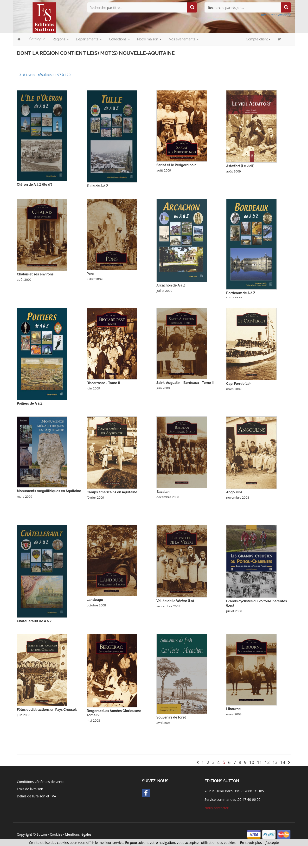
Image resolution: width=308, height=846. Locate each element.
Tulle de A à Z (97, 186)
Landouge (95, 600)
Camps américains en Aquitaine (112, 492)
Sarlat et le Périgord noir (176, 165)
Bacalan (162, 492)
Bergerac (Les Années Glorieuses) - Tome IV (115, 713)
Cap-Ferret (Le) (238, 384)
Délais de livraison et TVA (36, 796)
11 (259, 762)
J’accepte (272, 842)
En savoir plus (251, 842)
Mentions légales (78, 834)
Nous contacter (217, 808)
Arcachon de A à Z (170, 285)
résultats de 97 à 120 (54, 74)
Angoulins (234, 492)
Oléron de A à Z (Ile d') (34, 184)
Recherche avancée (276, 15)
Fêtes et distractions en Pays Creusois (47, 710)
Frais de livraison (30, 789)
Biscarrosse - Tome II (103, 383)
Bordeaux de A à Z (240, 293)
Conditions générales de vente (40, 781)
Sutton (42, 834)
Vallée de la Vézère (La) (175, 601)
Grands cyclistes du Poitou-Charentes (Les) (256, 603)
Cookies (56, 834)
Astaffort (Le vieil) (240, 166)
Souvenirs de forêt (171, 717)
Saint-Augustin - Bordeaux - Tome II (185, 383)
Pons (90, 274)
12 (267, 762)
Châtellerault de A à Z (34, 621)
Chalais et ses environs (35, 274)
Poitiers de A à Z (30, 403)
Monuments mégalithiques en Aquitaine (49, 491)
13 (275, 762)
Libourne (233, 709)
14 (282, 762)
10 (251, 762)
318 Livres (27, 74)
